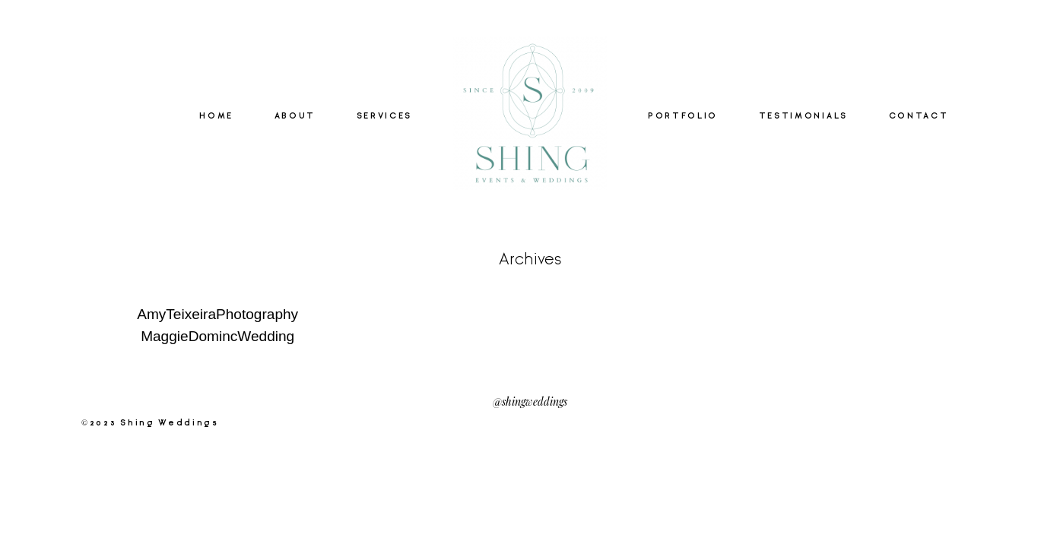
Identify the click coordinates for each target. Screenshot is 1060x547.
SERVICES (384, 116)
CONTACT (919, 116)
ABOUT (295, 116)
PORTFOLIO (683, 116)
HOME (216, 116)
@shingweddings (530, 401)
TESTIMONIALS (803, 116)
